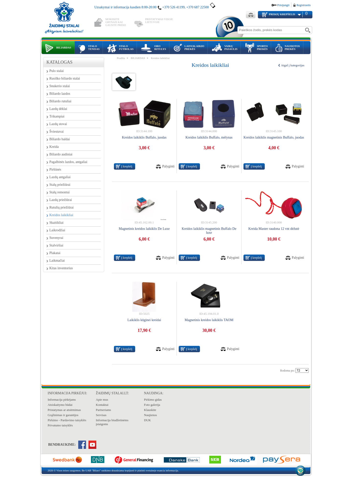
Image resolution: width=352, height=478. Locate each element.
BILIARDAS (138, 58)
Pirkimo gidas (153, 399)
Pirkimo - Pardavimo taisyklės (67, 420)
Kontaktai (102, 405)
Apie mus (102, 399)
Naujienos (150, 415)
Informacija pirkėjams (62, 399)
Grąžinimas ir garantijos (63, 415)
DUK (147, 420)
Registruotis (304, 5)
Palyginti (168, 166)
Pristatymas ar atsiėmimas (64, 410)
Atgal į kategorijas (292, 65)
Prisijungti (283, 5)
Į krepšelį (126, 166)
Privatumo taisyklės (60, 425)
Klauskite (150, 410)
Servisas (101, 415)
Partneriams (103, 410)
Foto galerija (152, 405)
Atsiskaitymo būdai (60, 405)
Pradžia (121, 58)
